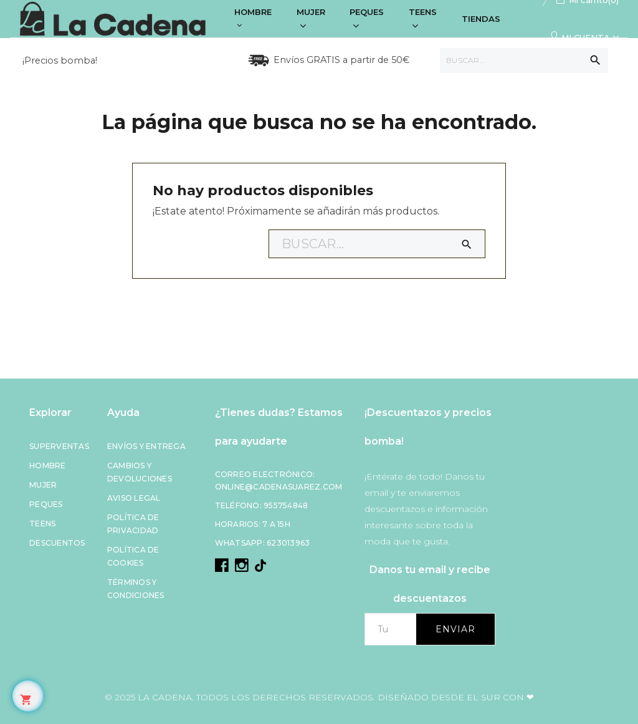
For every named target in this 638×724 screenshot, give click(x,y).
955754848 (286, 505)
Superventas (59, 446)
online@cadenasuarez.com (279, 486)
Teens (42, 523)
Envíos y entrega (146, 446)
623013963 (288, 543)
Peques (46, 504)
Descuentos (57, 543)
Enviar (455, 629)
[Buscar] (524, 60)
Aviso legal (134, 498)
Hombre (47, 465)
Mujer (43, 485)
